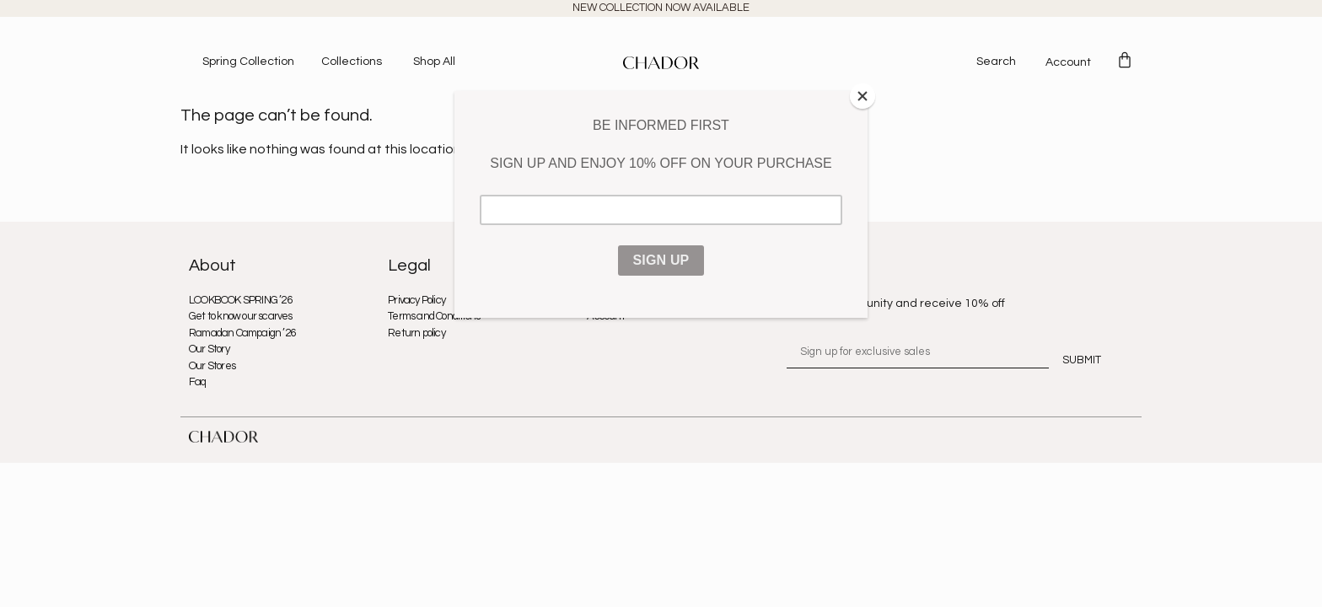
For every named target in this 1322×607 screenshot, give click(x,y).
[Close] (863, 95)
